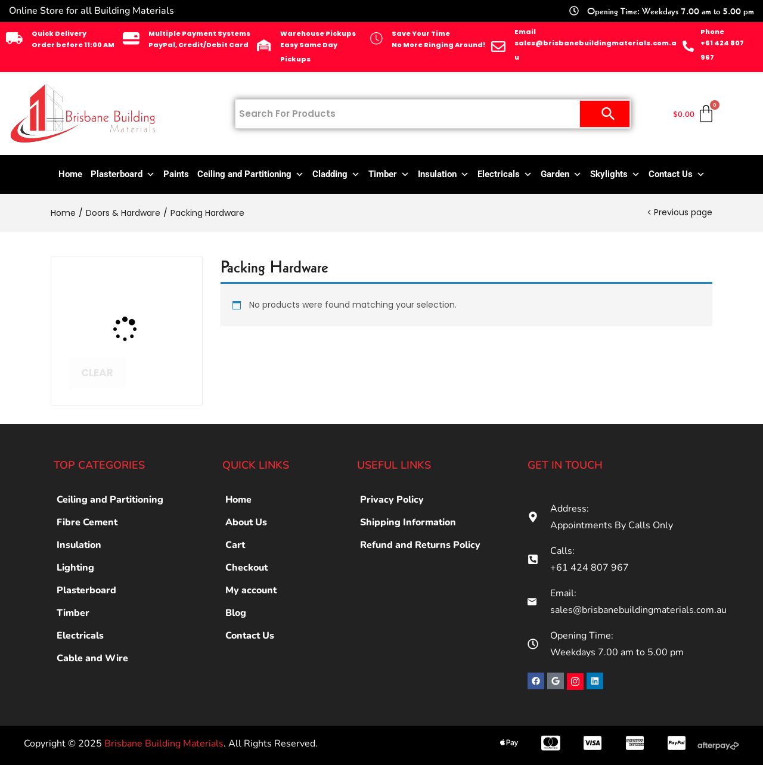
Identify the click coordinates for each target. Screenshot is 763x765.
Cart (235, 545)
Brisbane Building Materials (164, 743)
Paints (176, 174)
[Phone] (688, 46)
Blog (235, 613)
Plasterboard (123, 174)
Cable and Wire (92, 658)
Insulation (443, 174)
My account (251, 590)
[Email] (498, 46)
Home (70, 174)
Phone (712, 31)
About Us (246, 522)
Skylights (615, 174)
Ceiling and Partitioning (250, 174)
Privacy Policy (392, 499)
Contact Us (677, 174)
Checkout (246, 567)
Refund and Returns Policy (420, 545)
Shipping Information (408, 522)
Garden (561, 174)
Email (525, 31)
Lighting (75, 567)
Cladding (336, 174)
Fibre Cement (87, 522)
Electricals (504, 174)
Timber (389, 174)
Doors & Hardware (123, 213)
